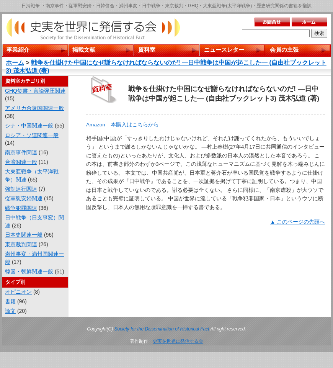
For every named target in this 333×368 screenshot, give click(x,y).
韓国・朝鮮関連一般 (29, 271)
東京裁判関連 (21, 244)
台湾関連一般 (21, 162)
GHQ (193, 5)
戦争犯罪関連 (21, 208)
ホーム (15, 62)
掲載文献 (83, 49)
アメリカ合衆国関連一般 (34, 108)
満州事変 (128, 5)
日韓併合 (105, 5)
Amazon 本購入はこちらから (122, 125)
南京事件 (55, 5)
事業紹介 (18, 49)
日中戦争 (151, 5)
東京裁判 (174, 5)
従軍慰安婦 (80, 5)
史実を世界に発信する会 (178, 341)
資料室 (146, 49)
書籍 (10, 301)
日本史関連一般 (23, 235)
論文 (10, 311)
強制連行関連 (21, 189)
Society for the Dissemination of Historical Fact (161, 329)
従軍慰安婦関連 (23, 198)
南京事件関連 (21, 152)
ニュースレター (224, 49)
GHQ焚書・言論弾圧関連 (35, 91)
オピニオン (18, 292)
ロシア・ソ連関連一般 (32, 135)
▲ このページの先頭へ (297, 222)
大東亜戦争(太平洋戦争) (227, 5)
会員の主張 (284, 49)
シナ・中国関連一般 (29, 126)
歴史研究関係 (270, 5)
